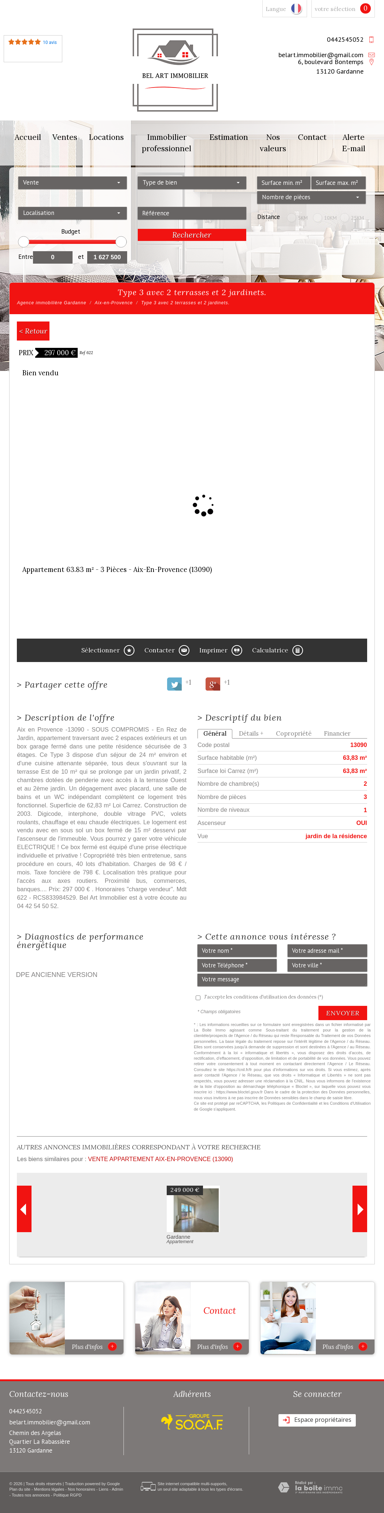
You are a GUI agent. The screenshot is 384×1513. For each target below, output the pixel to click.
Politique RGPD (67, 1495)
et (81, 257)
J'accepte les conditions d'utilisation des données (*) (263, 997)
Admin (117, 1489)
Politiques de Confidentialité (293, 1103)
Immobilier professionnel (166, 143)
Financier (337, 733)
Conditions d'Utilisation (350, 1103)
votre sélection (335, 8)
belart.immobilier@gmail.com (320, 54)
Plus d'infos (94, 1346)
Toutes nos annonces (31, 1495)
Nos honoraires (81, 1489)
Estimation (228, 137)
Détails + (251, 733)
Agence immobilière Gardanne (51, 302)
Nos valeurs (273, 143)
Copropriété (293, 733)
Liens (103, 1489)
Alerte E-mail (353, 143)
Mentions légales (49, 1489)
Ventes (64, 137)
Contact (312, 137)
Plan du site (19, 1489)
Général (214, 733)
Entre (25, 257)
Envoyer (342, 1013)
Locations (106, 137)
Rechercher (191, 235)
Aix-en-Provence (114, 302)
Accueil (28, 137)
